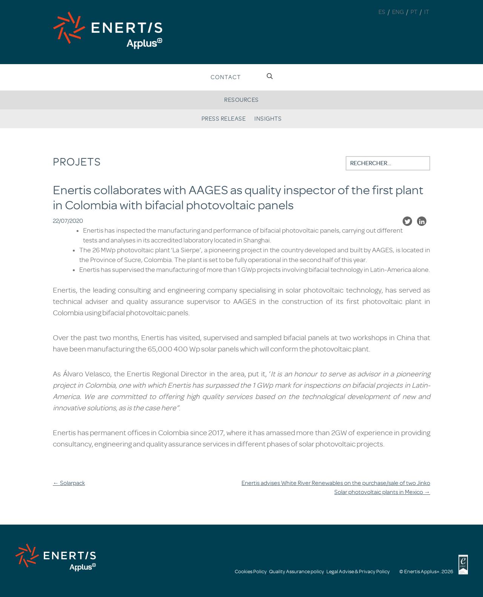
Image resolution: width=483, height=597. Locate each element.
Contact (226, 77)
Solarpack (69, 483)
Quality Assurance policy (296, 571)
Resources (241, 100)
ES (381, 12)
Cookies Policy (251, 571)
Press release (224, 118)
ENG (398, 12)
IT (426, 12)
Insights (267, 118)
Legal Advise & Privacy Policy (358, 571)
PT (414, 12)
